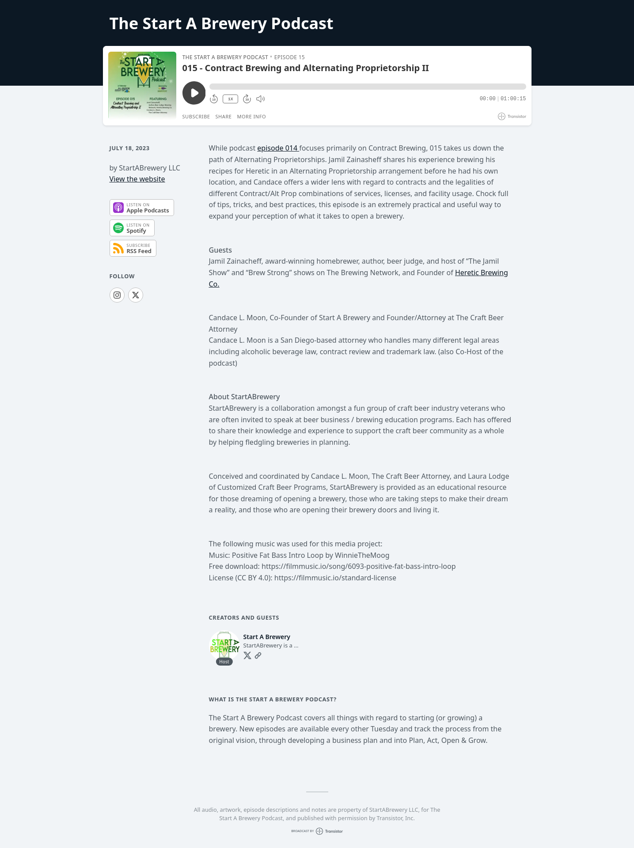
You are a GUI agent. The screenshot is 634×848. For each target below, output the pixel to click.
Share (224, 116)
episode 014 (278, 148)
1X (230, 99)
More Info (251, 116)
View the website (137, 179)
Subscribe (196, 116)
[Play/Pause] (142, 85)
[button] (367, 86)
